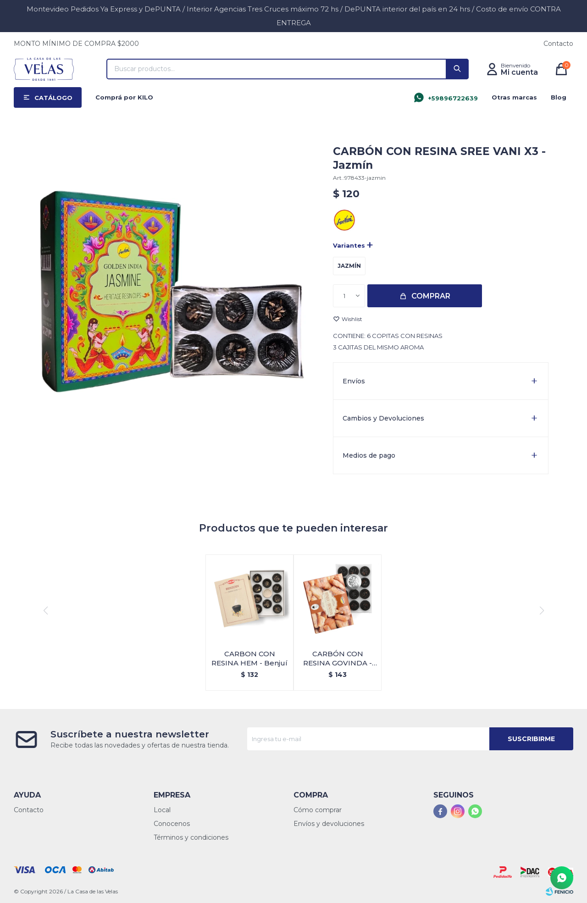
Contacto (558, 43)
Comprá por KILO (124, 97)
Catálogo (53, 97)
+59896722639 (453, 98)
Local (162, 810)
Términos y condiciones (191, 837)
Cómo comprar (318, 810)
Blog (558, 97)
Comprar (430, 296)
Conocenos (172, 824)
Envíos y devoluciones (329, 824)
